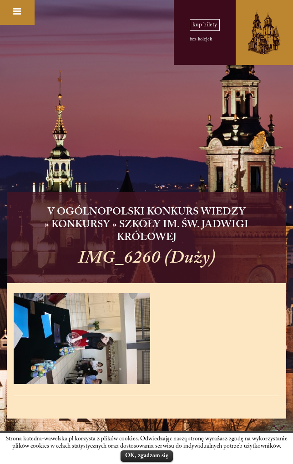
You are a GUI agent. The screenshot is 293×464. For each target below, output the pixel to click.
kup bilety (204, 25)
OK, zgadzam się (146, 456)
